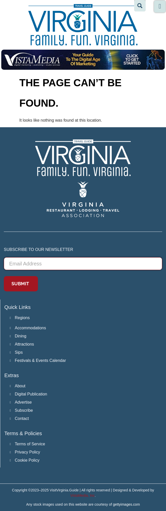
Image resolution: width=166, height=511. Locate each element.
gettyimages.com (126, 504)
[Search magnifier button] (140, 5)
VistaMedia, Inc (82, 495)
